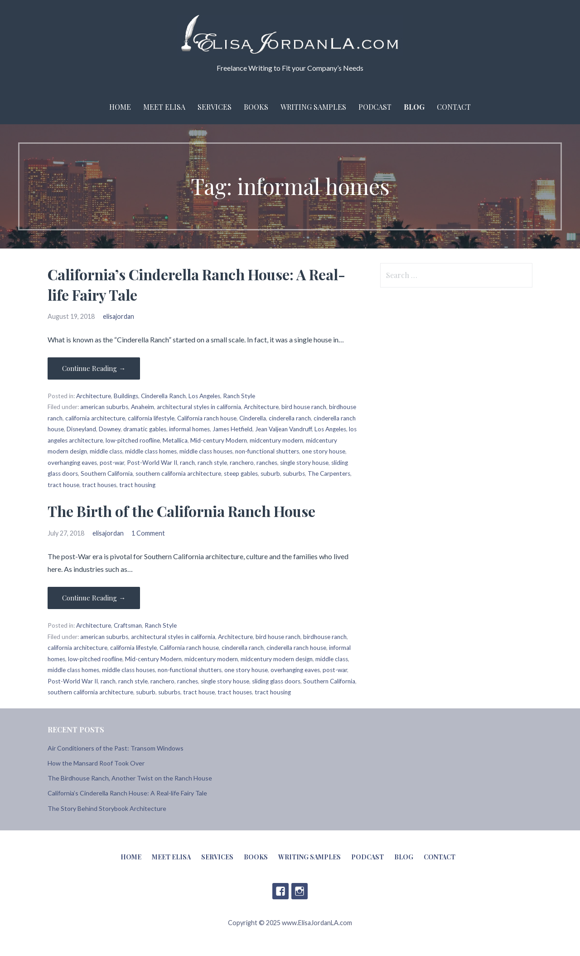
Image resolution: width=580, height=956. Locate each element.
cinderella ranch (290, 418)
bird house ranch (303, 406)
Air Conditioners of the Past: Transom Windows (116, 748)
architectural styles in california (199, 406)
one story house (323, 451)
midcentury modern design (277, 659)
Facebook (280, 891)
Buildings (126, 396)
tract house (63, 484)
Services (215, 107)
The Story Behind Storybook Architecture (107, 808)
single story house (304, 462)
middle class (106, 451)
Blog (414, 107)
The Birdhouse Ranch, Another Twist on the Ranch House (130, 778)
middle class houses (205, 451)
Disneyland (81, 429)
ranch (187, 462)
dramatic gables (144, 429)
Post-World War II (152, 462)
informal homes (189, 429)
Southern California (107, 473)
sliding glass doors (276, 681)
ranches (266, 462)
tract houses (99, 484)
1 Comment (148, 533)
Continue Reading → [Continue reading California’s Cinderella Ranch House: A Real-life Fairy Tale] (94, 368)
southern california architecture (178, 473)
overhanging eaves (72, 462)
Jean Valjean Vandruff (283, 429)
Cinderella (252, 418)
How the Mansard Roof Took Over (96, 763)
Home (120, 107)
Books (256, 107)
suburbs (294, 473)
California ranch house (207, 418)
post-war (112, 462)
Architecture (93, 396)
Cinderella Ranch (163, 396)
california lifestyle (151, 418)
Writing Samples (313, 107)
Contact (454, 107)
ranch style (212, 462)
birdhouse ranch (325, 636)
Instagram (299, 891)
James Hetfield (232, 429)
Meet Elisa (164, 107)
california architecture (95, 418)
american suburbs (104, 406)
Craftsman (128, 625)
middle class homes (151, 451)
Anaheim (142, 406)
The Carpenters (329, 473)
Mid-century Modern (218, 440)
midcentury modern (276, 440)
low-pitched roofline (133, 440)
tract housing (137, 484)
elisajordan (118, 316)
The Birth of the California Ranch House (181, 511)
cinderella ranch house (296, 647)
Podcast (375, 107)
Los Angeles (204, 396)
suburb (270, 473)
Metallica (175, 440)
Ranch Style (239, 396)
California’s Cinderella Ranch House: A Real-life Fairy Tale (127, 793)
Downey (110, 429)
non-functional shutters (267, 451)
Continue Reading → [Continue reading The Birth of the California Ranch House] (94, 597)
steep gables (241, 473)
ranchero (242, 462)
